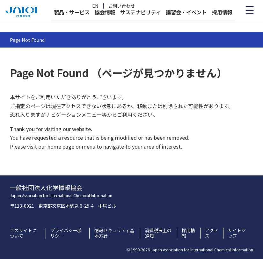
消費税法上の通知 (158, 233)
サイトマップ (237, 233)
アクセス (211, 233)
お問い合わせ (121, 6)
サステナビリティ (140, 23)
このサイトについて (23, 233)
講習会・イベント (186, 23)
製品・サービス (72, 23)
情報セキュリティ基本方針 (114, 233)
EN (95, 6)
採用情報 (222, 23)
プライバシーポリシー (66, 233)
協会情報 (105, 23)
